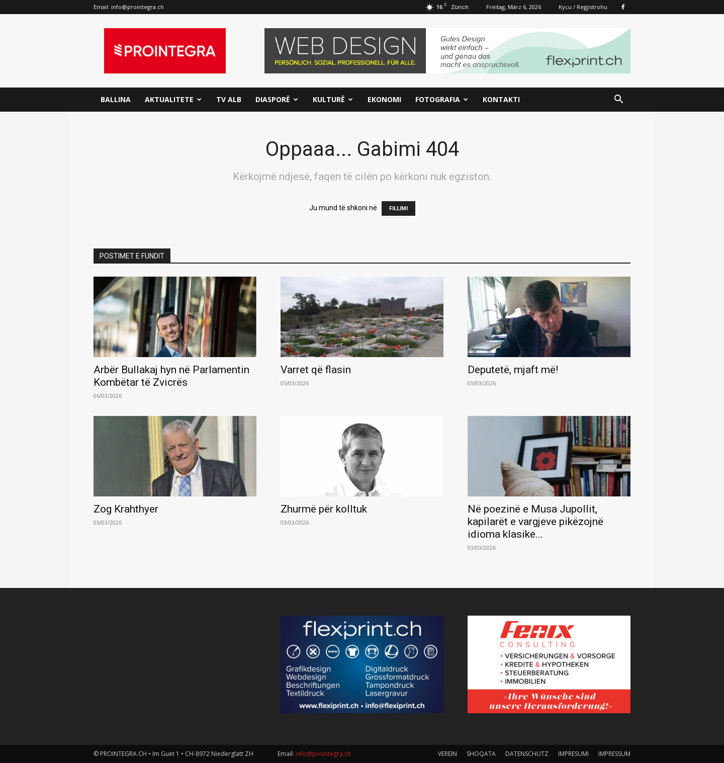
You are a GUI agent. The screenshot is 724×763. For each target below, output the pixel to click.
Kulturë (333, 99)
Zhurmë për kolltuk (324, 509)
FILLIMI (398, 208)
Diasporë (276, 99)
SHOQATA (481, 753)
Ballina (116, 99)
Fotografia (441, 99)
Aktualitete (173, 99)
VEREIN (447, 753)
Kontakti (501, 99)
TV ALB (228, 99)
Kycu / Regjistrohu (583, 7)
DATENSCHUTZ (527, 753)
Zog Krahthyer (126, 509)
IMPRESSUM (614, 753)
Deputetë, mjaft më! (513, 370)
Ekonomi (384, 99)
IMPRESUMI (573, 753)
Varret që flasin (316, 370)
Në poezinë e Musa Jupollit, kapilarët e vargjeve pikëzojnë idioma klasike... (535, 521)
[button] (618, 100)
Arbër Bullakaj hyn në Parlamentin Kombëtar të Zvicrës (171, 376)
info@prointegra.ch (137, 7)
